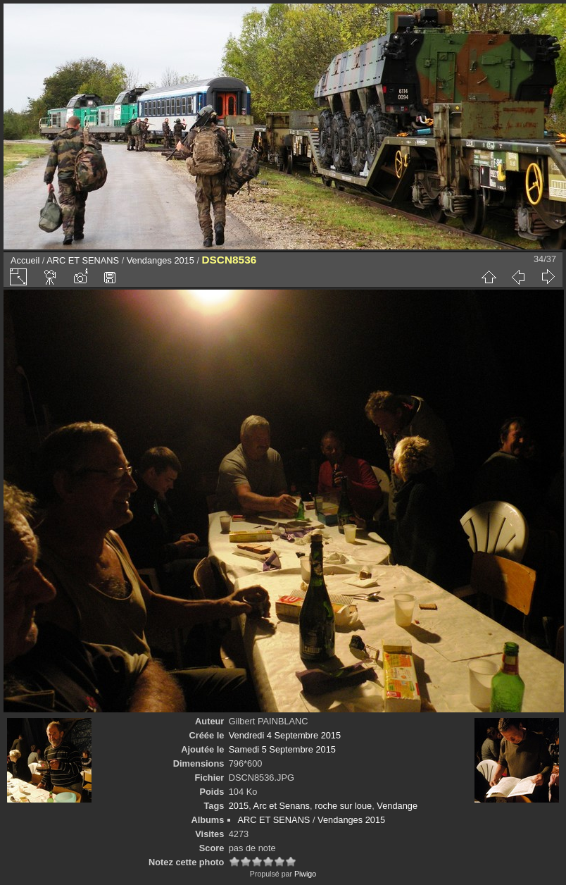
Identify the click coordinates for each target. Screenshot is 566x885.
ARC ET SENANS (82, 260)
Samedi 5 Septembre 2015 (282, 749)
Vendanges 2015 (160, 260)
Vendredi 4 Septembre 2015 (285, 735)
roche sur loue (343, 805)
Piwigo (305, 873)
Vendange (397, 805)
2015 (239, 805)
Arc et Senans (281, 805)
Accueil (25, 260)
